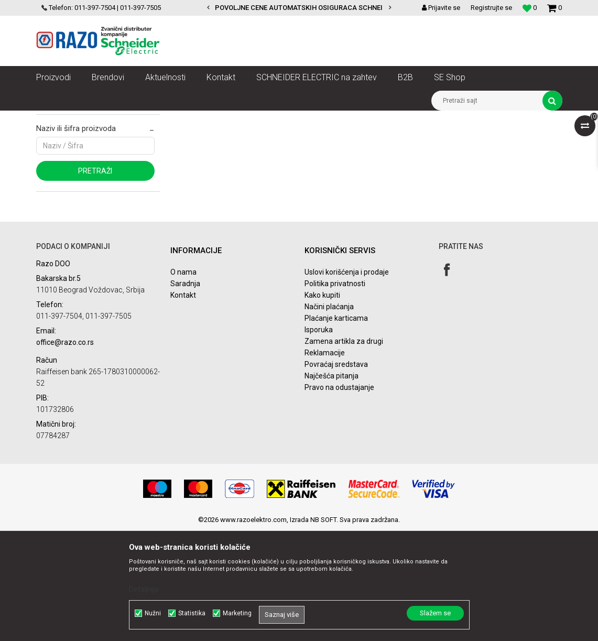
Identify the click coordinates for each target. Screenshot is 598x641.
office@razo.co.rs (65, 452)
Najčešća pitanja (331, 486)
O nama (183, 382)
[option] (299, 8)
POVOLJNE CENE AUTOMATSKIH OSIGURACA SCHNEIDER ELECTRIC (321, 8)
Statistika (191, 613)
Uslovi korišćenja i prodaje (347, 382)
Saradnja (185, 394)
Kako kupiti (322, 405)
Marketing (237, 613)
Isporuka (319, 440)
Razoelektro (53, 118)
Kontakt (183, 405)
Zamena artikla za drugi (344, 452)
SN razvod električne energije (150, 118)
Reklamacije (325, 463)
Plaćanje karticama (336, 429)
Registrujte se (491, 8)
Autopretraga (241, 155)
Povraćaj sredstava (336, 475)
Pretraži (95, 281)
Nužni (153, 613)
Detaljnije (144, 589)
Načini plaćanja (329, 417)
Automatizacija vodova (236, 118)
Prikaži (452, 155)
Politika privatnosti (335, 394)
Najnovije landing (71, 197)
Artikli (90, 118)
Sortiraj (286, 155)
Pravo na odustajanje (339, 498)
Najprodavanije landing (79, 211)
